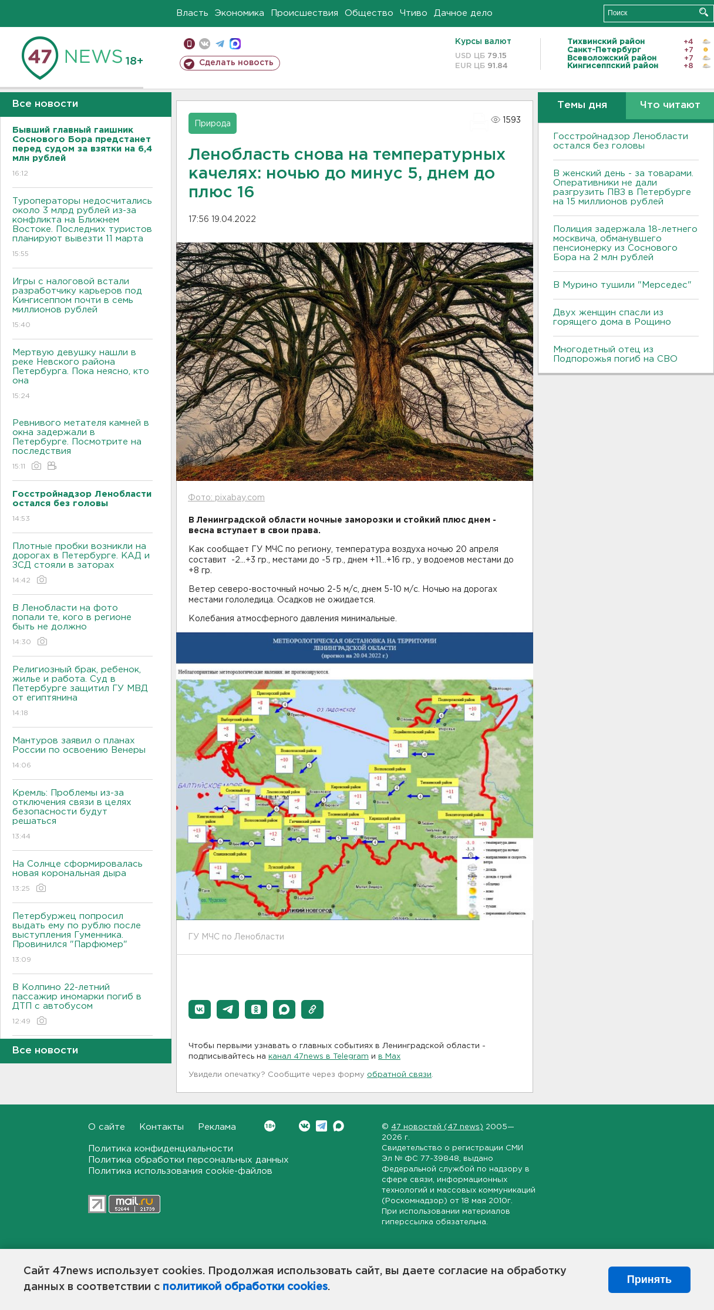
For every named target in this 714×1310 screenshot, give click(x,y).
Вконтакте (269, 1125)
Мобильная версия (189, 43)
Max (338, 1125)
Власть (192, 13)
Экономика (239, 13)
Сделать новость (236, 62)
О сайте (106, 1127)
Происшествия (304, 13)
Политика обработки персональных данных (188, 1160)
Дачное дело (463, 13)
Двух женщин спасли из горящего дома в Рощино (612, 317)
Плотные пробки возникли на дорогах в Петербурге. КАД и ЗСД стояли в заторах (82, 564)
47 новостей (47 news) (437, 1127)
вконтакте (204, 43)
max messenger (235, 43)
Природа (212, 123)
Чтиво (413, 13)
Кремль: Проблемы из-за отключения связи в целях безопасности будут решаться (82, 815)
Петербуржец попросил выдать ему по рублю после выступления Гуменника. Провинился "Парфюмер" (82, 938)
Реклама (217, 1127)
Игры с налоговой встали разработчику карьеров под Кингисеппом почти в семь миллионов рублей (82, 304)
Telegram (321, 1125)
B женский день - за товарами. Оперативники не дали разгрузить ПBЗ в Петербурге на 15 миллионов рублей (623, 188)
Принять (649, 1279)
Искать (703, 12)
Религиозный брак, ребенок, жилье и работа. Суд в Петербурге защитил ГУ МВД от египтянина (82, 692)
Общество (369, 13)
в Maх (389, 1056)
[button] (199, 1009)
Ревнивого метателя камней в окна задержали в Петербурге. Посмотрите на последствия (82, 445)
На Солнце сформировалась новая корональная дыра (82, 877)
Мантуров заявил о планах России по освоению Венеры (82, 753)
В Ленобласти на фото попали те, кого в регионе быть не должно (82, 625)
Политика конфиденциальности (160, 1149)
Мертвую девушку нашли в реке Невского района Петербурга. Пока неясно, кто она (82, 375)
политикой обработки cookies (245, 1287)
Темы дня (582, 105)
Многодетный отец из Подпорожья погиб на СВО (615, 354)
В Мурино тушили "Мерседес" (622, 285)
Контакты (161, 1127)
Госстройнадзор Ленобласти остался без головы (620, 141)
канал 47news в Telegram (318, 1056)
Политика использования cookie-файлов (180, 1171)
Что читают (670, 105)
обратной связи (399, 1075)
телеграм (219, 43)
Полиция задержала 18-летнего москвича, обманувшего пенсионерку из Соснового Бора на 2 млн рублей (625, 243)
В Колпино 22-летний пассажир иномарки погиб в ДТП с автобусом (82, 1005)
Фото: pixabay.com (226, 497)
